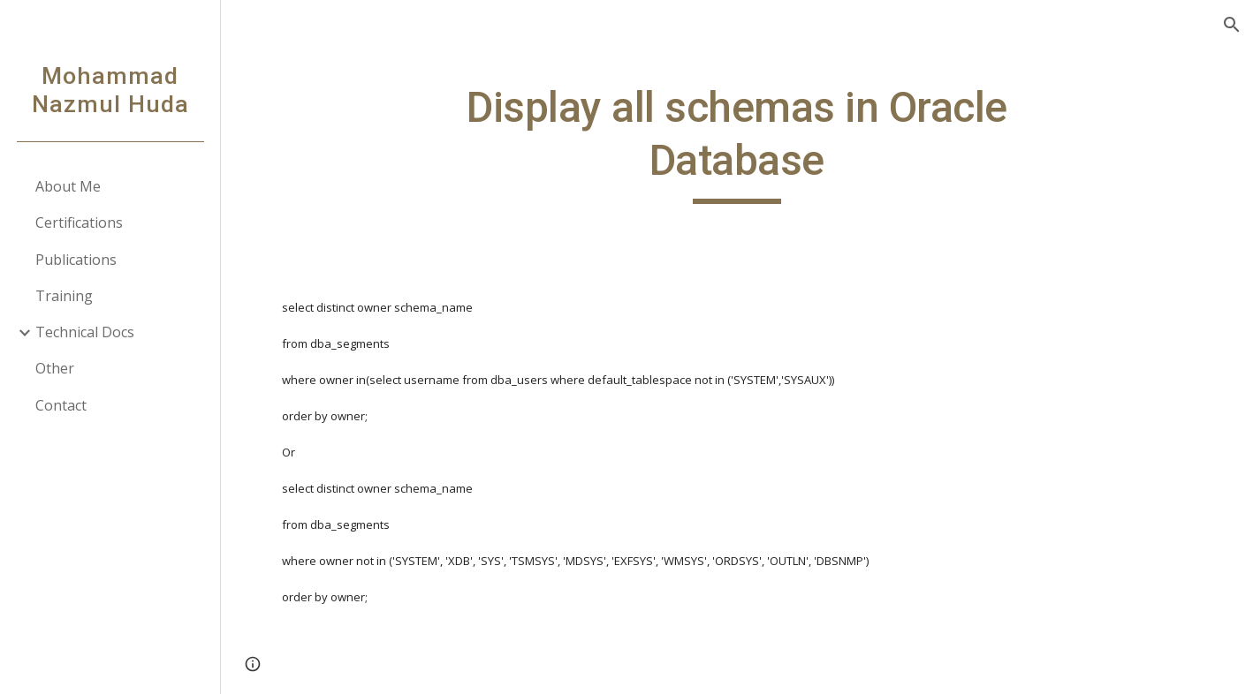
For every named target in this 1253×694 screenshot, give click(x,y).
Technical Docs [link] (84, 332)
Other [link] (54, 368)
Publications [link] (76, 259)
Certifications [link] (79, 222)
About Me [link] (68, 186)
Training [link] (64, 296)
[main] (737, 142)
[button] (1232, 25)
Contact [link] (61, 405)
